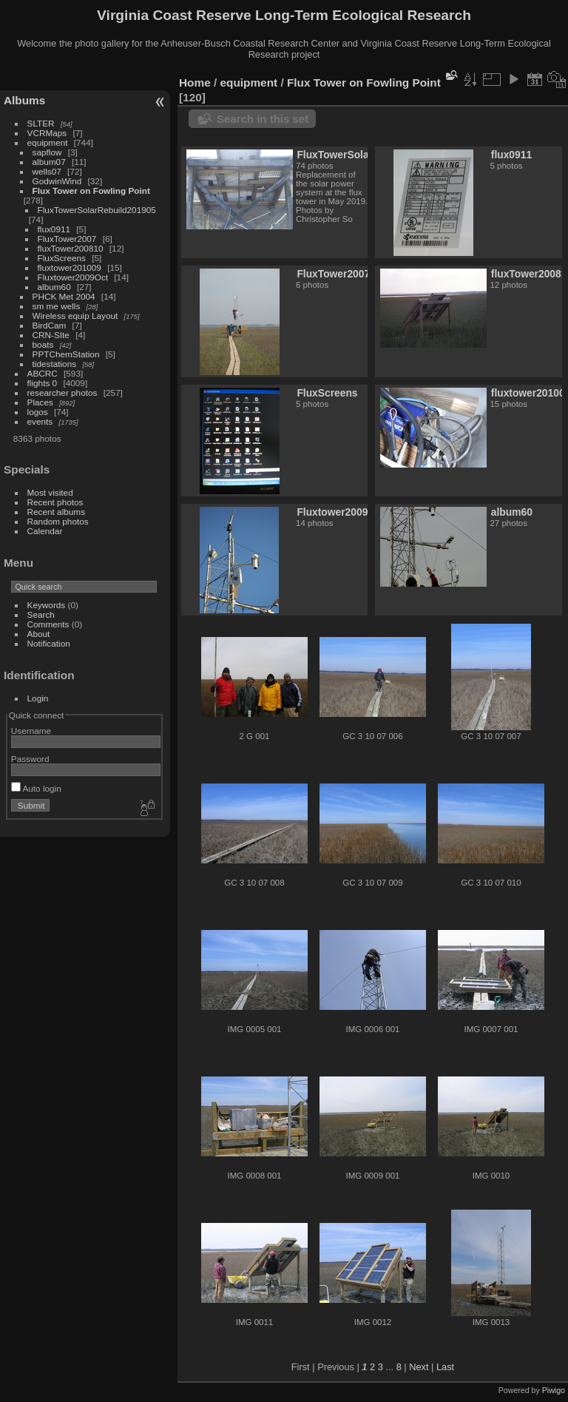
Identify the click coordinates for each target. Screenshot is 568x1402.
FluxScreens (62, 258)
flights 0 (42, 383)
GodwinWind (57, 181)
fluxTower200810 (71, 248)
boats (43, 344)
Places (40, 402)
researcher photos (62, 392)
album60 (54, 286)
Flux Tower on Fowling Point (91, 190)
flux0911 (54, 229)
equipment (47, 142)
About (38, 633)
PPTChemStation (66, 354)
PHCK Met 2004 (64, 296)
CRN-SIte (51, 335)
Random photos (58, 521)
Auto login (36, 788)
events (40, 421)
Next (418, 1366)
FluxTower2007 (67, 238)
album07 (49, 161)
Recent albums (56, 511)
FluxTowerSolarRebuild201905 (97, 210)
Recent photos (55, 502)
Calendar (45, 531)
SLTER (41, 123)
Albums (24, 100)
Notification (48, 643)
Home (195, 82)
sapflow (47, 152)
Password (30, 759)
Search (41, 614)
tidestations (55, 363)
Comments (48, 624)
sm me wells (57, 306)
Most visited (50, 492)
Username (31, 730)
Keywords (46, 605)
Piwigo (553, 1390)
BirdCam (50, 325)
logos (37, 412)
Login (38, 698)
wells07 (47, 171)
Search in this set (262, 118)
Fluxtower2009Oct (73, 277)
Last (445, 1366)
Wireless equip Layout (75, 315)
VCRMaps (47, 133)
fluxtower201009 (69, 267)
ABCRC (42, 373)
